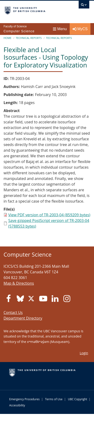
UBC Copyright (77, 399)
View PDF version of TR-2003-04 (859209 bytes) (49, 214)
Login (84, 353)
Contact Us (13, 312)
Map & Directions (19, 283)
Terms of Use (54, 399)
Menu (60, 29)
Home (7, 38)
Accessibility (17, 405)
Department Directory (23, 318)
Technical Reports (29, 38)
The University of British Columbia (34, 10)
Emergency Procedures (24, 399)
